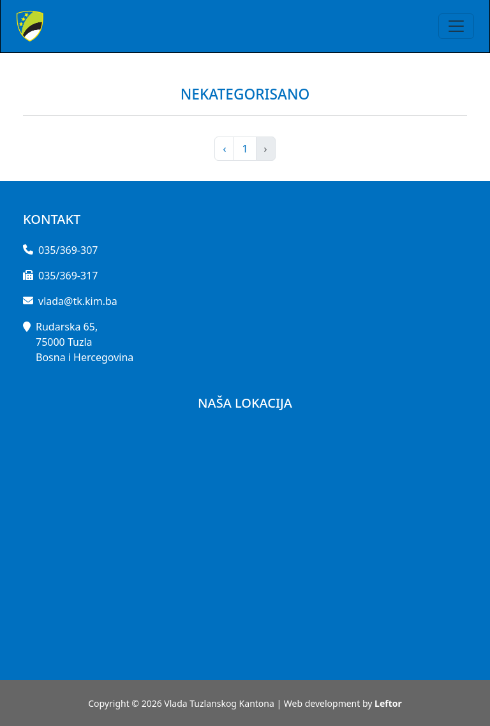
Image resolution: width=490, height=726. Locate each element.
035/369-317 (68, 276)
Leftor (388, 703)
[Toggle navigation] (456, 26)
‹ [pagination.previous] (224, 149)
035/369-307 (68, 250)
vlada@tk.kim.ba (77, 301)
